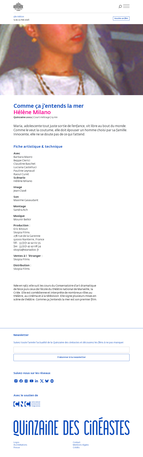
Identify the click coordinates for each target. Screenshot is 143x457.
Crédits (76, 448)
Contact (76, 443)
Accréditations (20, 445)
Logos (16, 443)
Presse (17, 448)
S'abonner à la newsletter (71, 357)
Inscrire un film (121, 18)
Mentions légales (81, 445)
